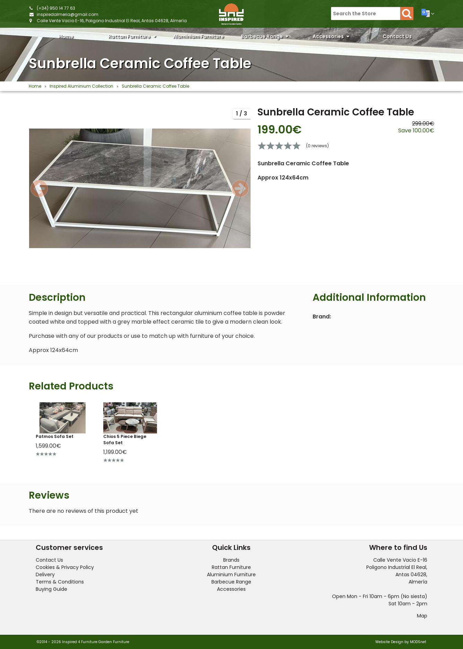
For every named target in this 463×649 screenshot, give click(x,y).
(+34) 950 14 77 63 (56, 8)
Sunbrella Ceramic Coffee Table (140, 63)
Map (422, 615)
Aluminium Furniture (198, 38)
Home (66, 36)
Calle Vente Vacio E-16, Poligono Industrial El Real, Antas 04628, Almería (112, 21)
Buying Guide (51, 589)
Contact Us (397, 36)
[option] (140, 188)
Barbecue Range (264, 36)
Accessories (331, 36)
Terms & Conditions (60, 581)
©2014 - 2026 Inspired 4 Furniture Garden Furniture (83, 641)
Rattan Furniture (132, 36)
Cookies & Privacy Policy (65, 567)
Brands (231, 559)
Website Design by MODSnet (400, 641)
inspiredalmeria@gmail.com (67, 14)
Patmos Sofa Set (54, 436)
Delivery (45, 574)
